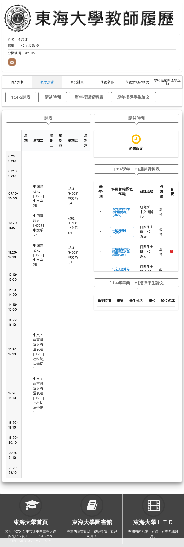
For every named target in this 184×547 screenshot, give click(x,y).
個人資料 (17, 82)
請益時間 (53, 96)
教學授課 (47, 82)
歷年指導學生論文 (133, 96)
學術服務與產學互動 (167, 82)
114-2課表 (20, 96)
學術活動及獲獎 (137, 82)
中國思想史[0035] (119, 232)
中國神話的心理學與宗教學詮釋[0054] (121, 251)
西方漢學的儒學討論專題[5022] (121, 212)
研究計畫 (77, 82)
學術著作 (107, 82)
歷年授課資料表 (89, 96)
